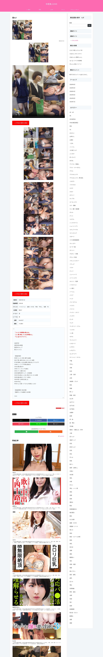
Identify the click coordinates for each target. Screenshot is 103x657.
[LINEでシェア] (38, 423)
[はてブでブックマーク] (56, 420)
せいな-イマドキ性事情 (76, 60)
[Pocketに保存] (21, 423)
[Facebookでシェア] (38, 420)
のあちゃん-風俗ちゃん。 (76, 57)
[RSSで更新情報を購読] (40, 431)
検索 (70, 23)
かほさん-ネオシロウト (76, 53)
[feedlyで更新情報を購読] (37, 431)
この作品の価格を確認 (20, 123)
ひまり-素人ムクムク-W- (76, 50)
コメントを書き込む (38, 641)
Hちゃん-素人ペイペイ (76, 64)
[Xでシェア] (21, 420)
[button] (56, 423)
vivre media (75, 40)
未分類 (14, 414)
